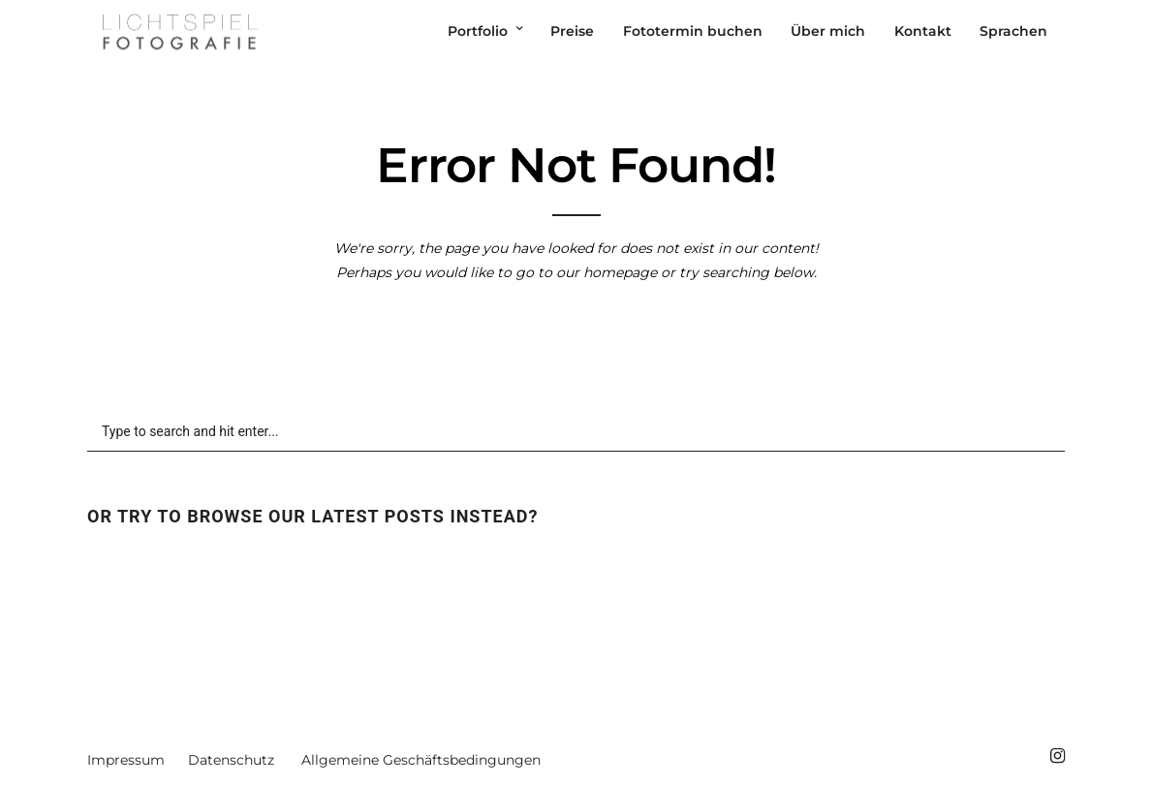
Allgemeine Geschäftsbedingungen (421, 760)
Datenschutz (231, 760)
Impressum (126, 760)
